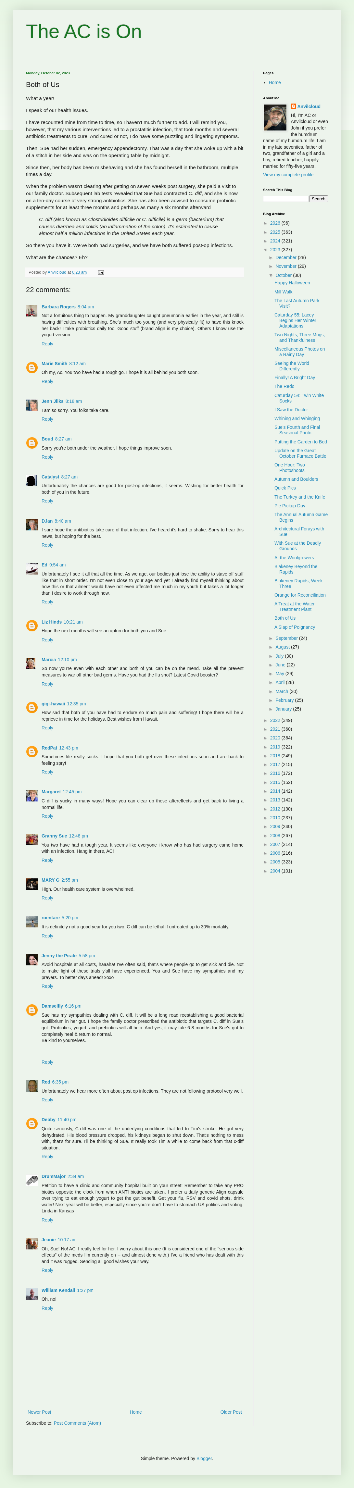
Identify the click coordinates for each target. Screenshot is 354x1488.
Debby (49, 1119)
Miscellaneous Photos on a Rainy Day (299, 351)
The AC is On (84, 31)
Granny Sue (54, 835)
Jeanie (49, 1239)
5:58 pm (87, 955)
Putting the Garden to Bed (300, 441)
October (284, 275)
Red (46, 1082)
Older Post (231, 1412)
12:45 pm (72, 791)
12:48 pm (78, 835)
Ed (44, 564)
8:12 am (77, 363)
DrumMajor (54, 1176)
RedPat (49, 747)
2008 (276, 835)
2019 (276, 747)
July (280, 656)
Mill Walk (283, 291)
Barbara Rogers (59, 306)
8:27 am (63, 438)
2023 (276, 249)
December (286, 257)
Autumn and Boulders (296, 479)
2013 (276, 799)
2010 (276, 817)
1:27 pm (85, 1290)
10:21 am (73, 622)
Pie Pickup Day (289, 505)
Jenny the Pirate (59, 955)
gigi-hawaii (53, 703)
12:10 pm (67, 659)
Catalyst (50, 476)
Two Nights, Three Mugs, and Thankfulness (299, 337)
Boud (47, 438)
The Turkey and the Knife (299, 497)
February (285, 700)
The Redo (284, 386)
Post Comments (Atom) (77, 1423)
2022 (276, 720)
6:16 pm (73, 1006)
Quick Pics (285, 487)
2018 (276, 755)
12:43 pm (68, 747)
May (280, 673)
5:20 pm (70, 917)
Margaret (51, 791)
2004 (276, 871)
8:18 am (74, 401)
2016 (276, 773)
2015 (276, 782)
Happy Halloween (292, 282)
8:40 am (63, 521)
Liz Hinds (52, 622)
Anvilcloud (309, 106)
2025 (276, 232)
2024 (276, 240)
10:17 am (67, 1239)
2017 (276, 764)
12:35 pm (76, 703)
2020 (276, 737)
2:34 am (76, 1176)
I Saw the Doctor (291, 409)
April (280, 682)
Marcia (49, 659)
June (280, 664)
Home (136, 1412)
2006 (276, 853)
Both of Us (285, 618)
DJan (47, 521)
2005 (276, 861)
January (284, 709)
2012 (276, 809)
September (287, 638)
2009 (276, 826)
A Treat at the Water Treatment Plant (294, 606)
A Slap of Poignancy (294, 627)
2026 (276, 223)
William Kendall (58, 1290)
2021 (276, 729)
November (286, 266)
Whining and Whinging (297, 418)
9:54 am (57, 564)
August (283, 647)
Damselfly (52, 1006)
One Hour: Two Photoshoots (289, 467)
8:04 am (86, 306)
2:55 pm (69, 880)
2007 (276, 844)
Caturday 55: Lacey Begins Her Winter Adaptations (295, 320)
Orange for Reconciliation (300, 595)
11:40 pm (66, 1119)
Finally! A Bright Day (294, 377)
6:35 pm (60, 1082)
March (282, 691)
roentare (51, 917)
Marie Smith (54, 363)
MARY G (50, 880)
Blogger (204, 1458)
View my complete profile (288, 174)
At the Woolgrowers (294, 557)
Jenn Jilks (53, 401)
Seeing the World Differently (291, 366)
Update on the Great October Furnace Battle (300, 453)
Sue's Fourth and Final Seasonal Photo (297, 430)
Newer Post (39, 1412)
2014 (276, 791)
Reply (47, 343)
